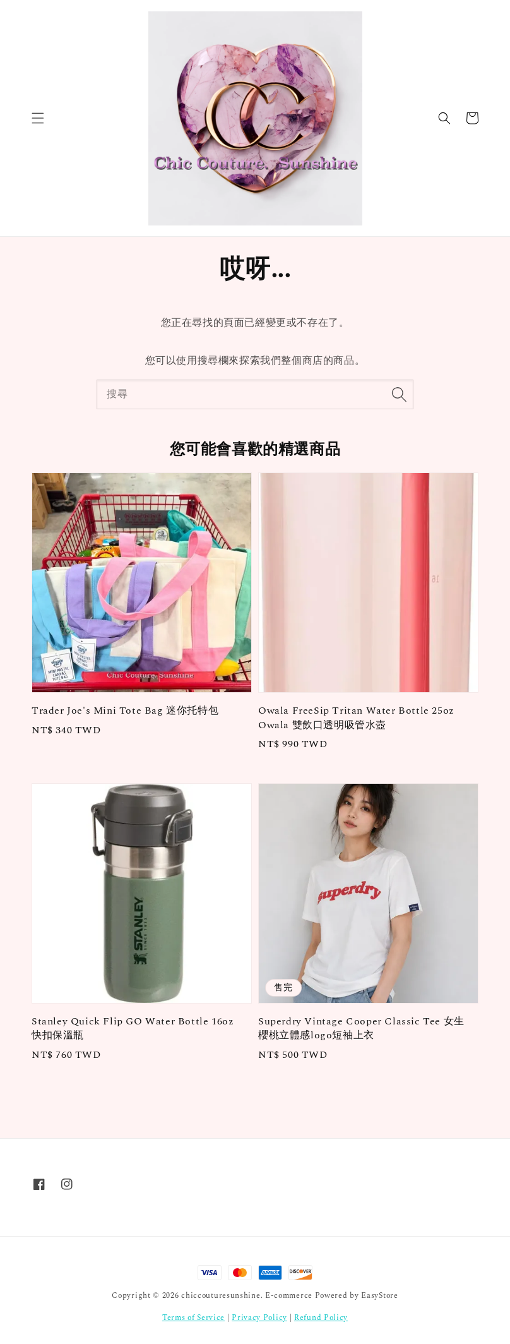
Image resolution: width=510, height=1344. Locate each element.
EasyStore (379, 1296)
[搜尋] (399, 394)
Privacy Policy (259, 1318)
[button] (38, 118)
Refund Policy (321, 1318)
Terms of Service (193, 1318)
